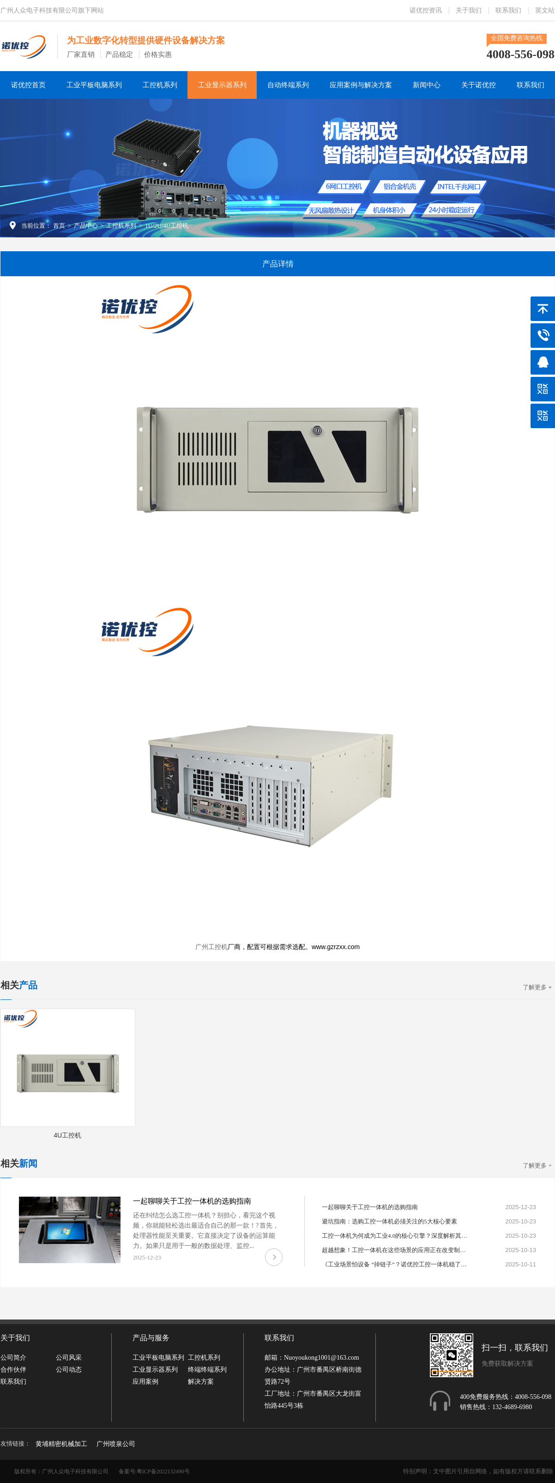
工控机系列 (160, 85)
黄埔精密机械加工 (61, 1444)
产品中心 (86, 225)
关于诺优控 (478, 85)
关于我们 (469, 10)
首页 (59, 225)
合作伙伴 (13, 1369)
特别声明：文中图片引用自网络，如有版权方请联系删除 (478, 1471)
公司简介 (13, 1357)
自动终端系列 (288, 85)
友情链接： (15, 1443)
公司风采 (69, 1357)
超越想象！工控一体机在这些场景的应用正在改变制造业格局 (396, 1250)
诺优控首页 (28, 85)
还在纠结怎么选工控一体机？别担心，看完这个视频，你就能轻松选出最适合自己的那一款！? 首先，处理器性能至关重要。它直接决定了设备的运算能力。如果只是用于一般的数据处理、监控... (206, 1230)
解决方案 (201, 1381)
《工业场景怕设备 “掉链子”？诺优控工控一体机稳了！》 (396, 1264)
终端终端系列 (207, 1369)
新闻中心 (426, 85)
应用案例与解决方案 (361, 85)
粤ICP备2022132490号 (163, 1471)
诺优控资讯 (426, 10)
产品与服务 (151, 1338)
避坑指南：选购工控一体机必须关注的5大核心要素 (389, 1221)
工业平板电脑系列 (94, 85)
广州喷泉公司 (116, 1444)
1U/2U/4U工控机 (166, 225)
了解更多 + (537, 987)
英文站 (545, 10)
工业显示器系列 (222, 85)
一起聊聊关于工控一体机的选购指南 (192, 1201)
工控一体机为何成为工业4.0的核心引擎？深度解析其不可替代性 (396, 1235)
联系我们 (508, 10)
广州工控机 (211, 946)
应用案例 (145, 1381)
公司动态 (69, 1369)
